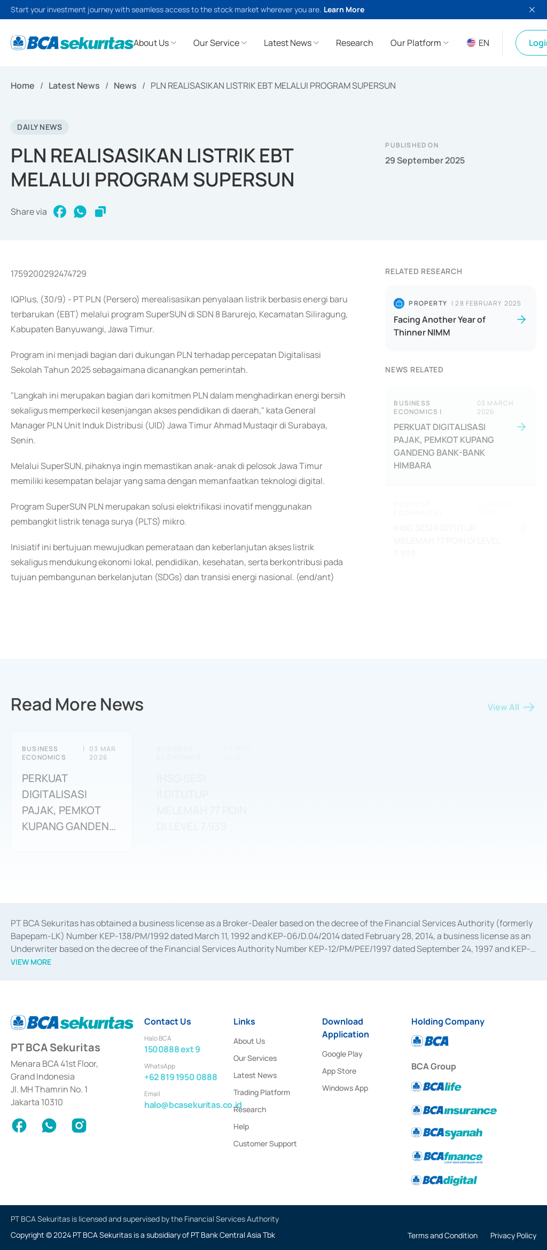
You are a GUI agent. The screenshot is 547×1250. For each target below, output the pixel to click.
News (125, 85)
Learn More (344, 9)
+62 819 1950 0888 (180, 1077)
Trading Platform (261, 1092)
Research (249, 1109)
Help (241, 1126)
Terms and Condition (443, 1235)
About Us (249, 1041)
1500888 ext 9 (172, 1049)
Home (23, 85)
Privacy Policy (513, 1235)
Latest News (74, 85)
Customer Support (265, 1143)
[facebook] (59, 212)
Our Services (255, 1058)
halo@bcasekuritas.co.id (193, 1105)
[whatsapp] (80, 212)
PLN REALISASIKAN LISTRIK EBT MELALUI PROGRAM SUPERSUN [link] (273, 85)
